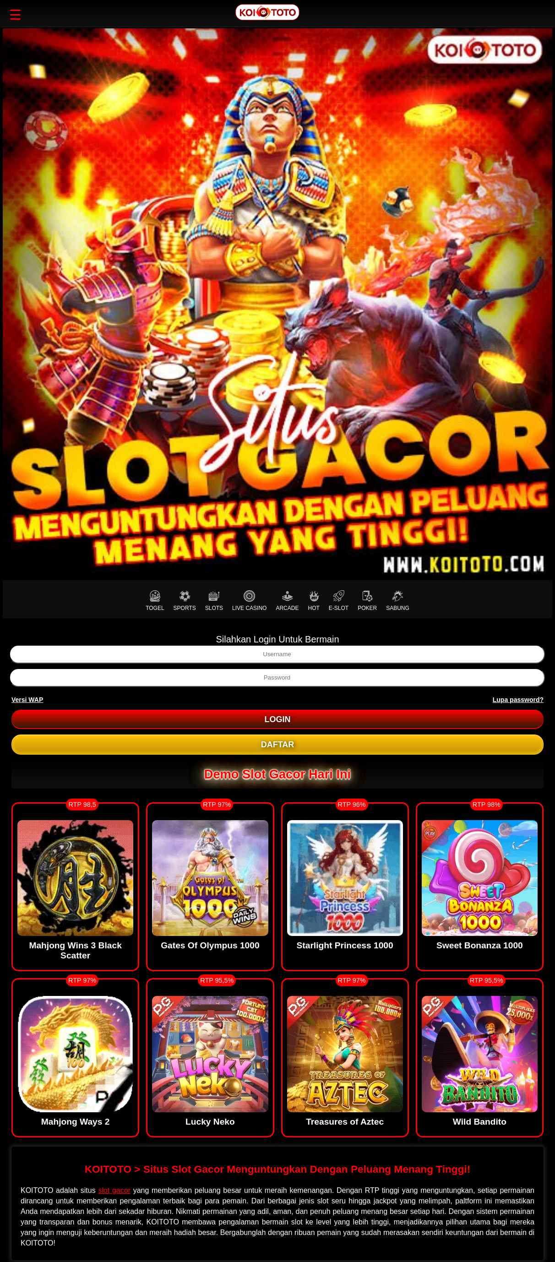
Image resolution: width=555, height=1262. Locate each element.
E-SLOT (338, 600)
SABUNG (397, 600)
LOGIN (278, 719)
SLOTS (214, 600)
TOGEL (155, 600)
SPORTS (185, 600)
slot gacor (114, 1190)
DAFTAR (277, 744)
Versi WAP (27, 699)
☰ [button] (15, 14)
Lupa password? (518, 699)
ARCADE (287, 600)
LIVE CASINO (249, 600)
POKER (367, 600)
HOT (313, 600)
